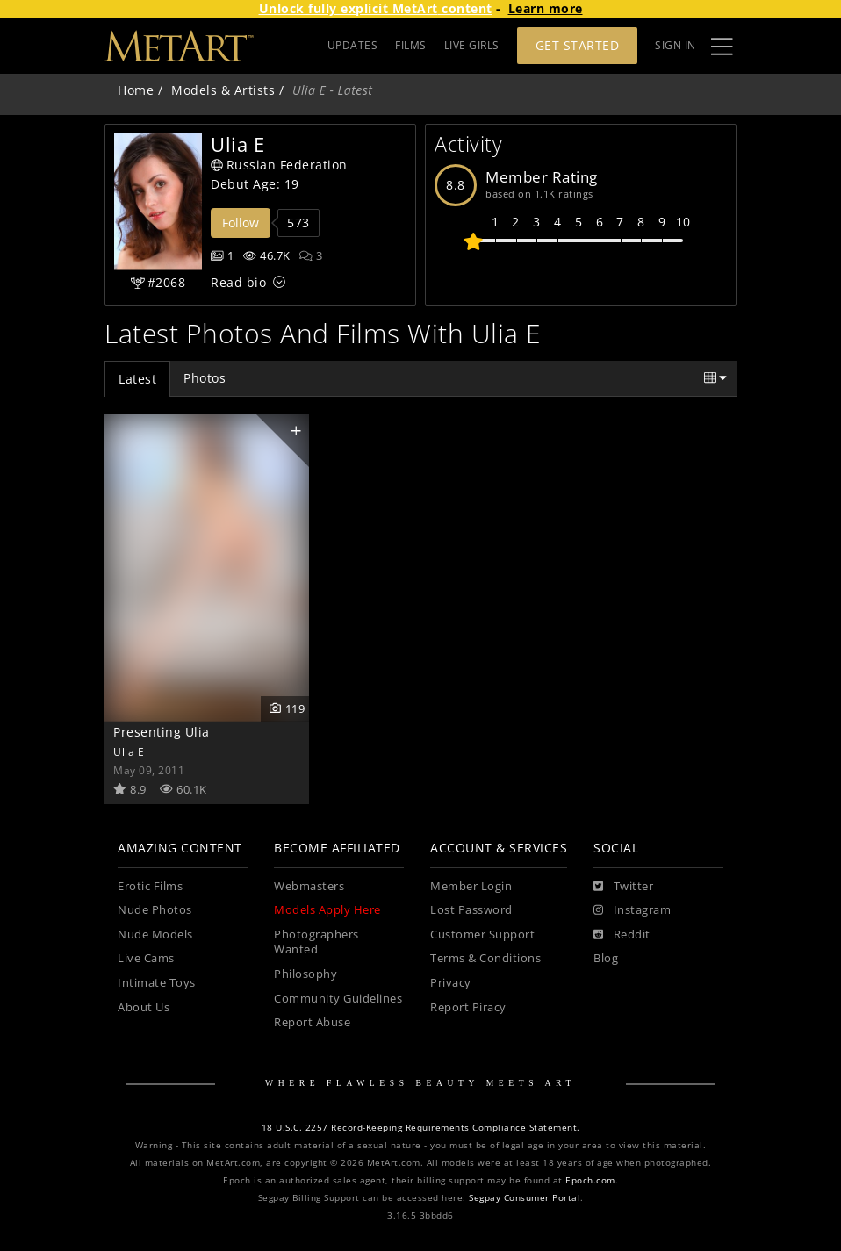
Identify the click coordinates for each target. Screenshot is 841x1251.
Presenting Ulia (161, 731)
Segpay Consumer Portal (524, 1198)
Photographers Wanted (316, 942)
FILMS (411, 45)
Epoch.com (590, 1180)
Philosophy (305, 974)
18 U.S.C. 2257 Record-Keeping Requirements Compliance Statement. (421, 1127)
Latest (137, 378)
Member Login (471, 886)
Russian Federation (279, 164)
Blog (605, 958)
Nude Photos (155, 909)
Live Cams (146, 958)
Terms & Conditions (485, 958)
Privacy (450, 982)
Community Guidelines (338, 998)
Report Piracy (468, 1007)
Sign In (675, 45)
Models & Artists (223, 90)
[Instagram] (632, 910)
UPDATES (352, 45)
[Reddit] (622, 935)
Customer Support (482, 934)
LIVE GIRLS (472, 45)
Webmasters (309, 886)
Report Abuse (312, 1022)
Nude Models (155, 934)
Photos (204, 378)
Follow (240, 222)
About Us (143, 1007)
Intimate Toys (157, 982)
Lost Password (471, 909)
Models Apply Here (327, 909)
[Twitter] (623, 887)
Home (136, 90)
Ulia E (128, 751)
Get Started (578, 45)
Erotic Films (150, 886)
